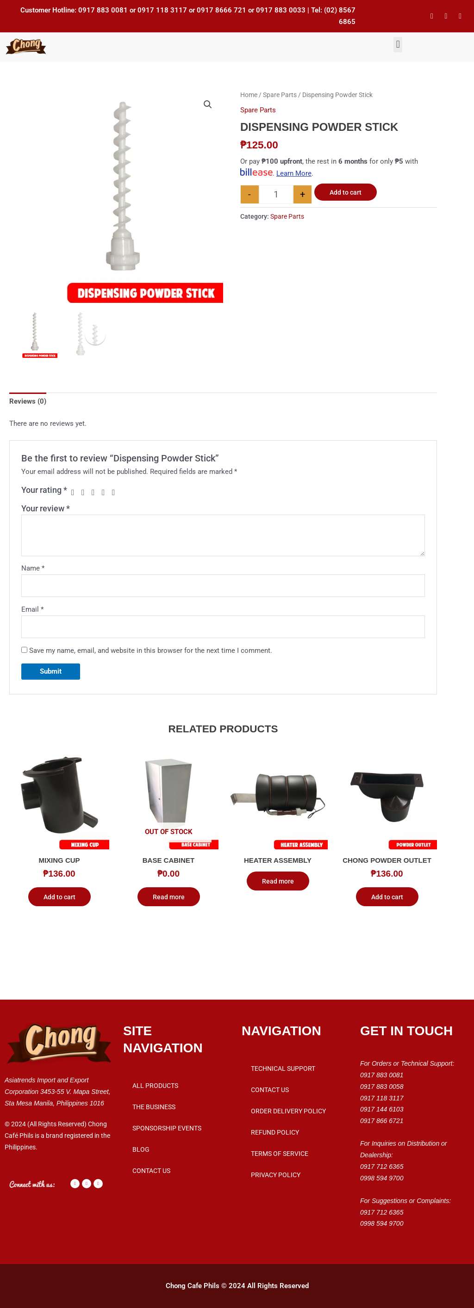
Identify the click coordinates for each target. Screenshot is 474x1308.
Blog (141, 1149)
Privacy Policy (275, 1175)
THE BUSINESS (153, 1107)
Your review (45, 508)
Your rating (44, 490)
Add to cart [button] (59, 897)
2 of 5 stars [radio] (85, 492)
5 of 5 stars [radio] (116, 492)
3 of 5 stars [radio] (96, 492)
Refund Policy (275, 1132)
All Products (155, 1085)
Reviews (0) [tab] (27, 401)
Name (32, 568)
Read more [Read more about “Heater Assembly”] (278, 881)
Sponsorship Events (166, 1128)
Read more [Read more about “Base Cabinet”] (169, 897)
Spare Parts (280, 94)
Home (248, 94)
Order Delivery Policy (288, 1111)
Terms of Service (279, 1153)
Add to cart (346, 192)
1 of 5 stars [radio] (75, 492)
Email (32, 609)
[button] (397, 44)
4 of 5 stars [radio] (106, 492)
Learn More (294, 173)
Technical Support (283, 1068)
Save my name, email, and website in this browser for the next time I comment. (150, 650)
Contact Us (151, 1170)
